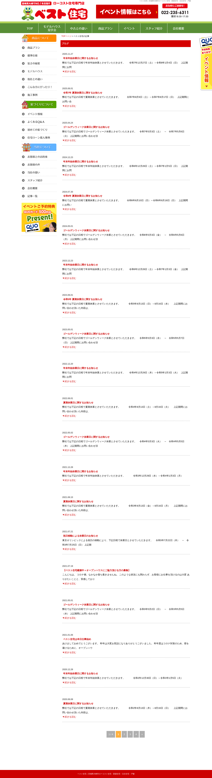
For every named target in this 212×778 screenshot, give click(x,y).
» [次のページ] (142, 734)
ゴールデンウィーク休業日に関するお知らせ (86, 127)
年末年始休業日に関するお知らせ (80, 58)
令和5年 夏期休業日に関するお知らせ (82, 299)
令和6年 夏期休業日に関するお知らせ (82, 196)
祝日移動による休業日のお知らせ (80, 535)
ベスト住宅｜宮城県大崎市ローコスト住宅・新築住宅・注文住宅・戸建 (106, 774)
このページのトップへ (182, 747)
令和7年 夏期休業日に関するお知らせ (82, 92)
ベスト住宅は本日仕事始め (77, 639)
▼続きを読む (69, 71)
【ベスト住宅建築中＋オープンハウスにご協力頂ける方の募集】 (96, 570)
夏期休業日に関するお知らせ (78, 402)
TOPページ (66, 36)
